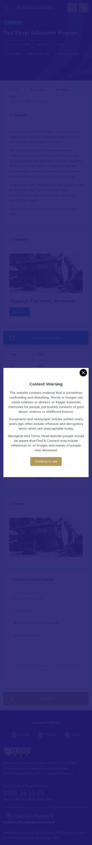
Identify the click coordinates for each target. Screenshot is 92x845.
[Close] (83, 372)
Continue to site (46, 461)
